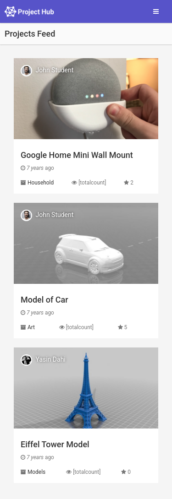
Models (36, 472)
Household (41, 182)
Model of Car (44, 299)
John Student (54, 70)
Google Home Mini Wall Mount (77, 155)
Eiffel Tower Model (55, 444)
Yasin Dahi (50, 359)
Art (31, 327)
